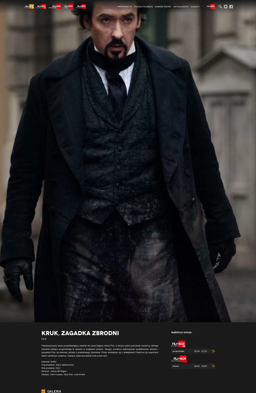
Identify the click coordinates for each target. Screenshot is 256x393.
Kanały (195, 6)
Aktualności (181, 6)
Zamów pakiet (163, 6)
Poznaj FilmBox (143, 6)
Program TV (125, 6)
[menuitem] (125, 6)
